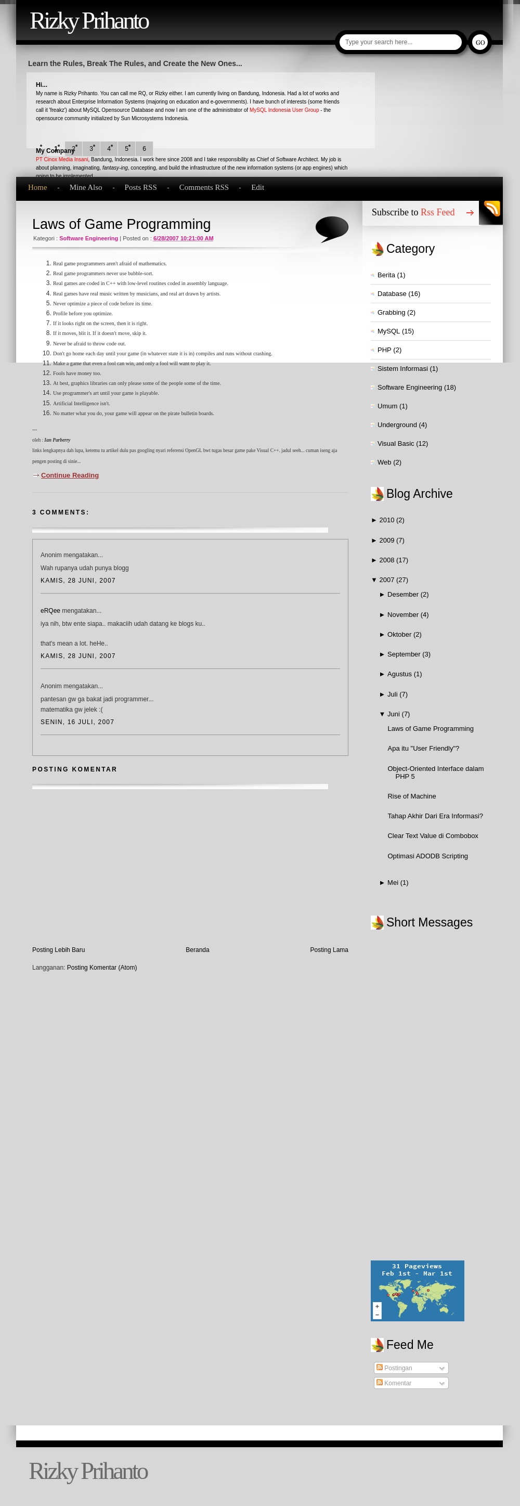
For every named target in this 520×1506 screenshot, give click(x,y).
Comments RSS (204, 187)
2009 (387, 540)
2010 (387, 520)
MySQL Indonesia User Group (284, 110)
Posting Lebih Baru (58, 950)
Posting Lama (329, 950)
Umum (387, 406)
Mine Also (86, 187)
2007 (387, 580)
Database (392, 294)
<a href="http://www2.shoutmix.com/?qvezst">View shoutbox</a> (436, 1095)
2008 (387, 560)
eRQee (50, 610)
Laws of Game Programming (121, 224)
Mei (393, 882)
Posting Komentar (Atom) (102, 967)
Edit (257, 187)
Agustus (400, 674)
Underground (397, 425)
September (404, 654)
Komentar (393, 1383)
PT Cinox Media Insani (62, 159)
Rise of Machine (411, 796)
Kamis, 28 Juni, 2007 (78, 580)
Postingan (394, 1368)
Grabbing (391, 312)
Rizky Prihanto (89, 20)
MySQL (389, 331)
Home (37, 187)
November (404, 615)
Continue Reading (70, 475)
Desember (404, 594)
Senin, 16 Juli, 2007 (77, 722)
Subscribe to (413, 212)
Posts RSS (141, 187)
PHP (385, 350)
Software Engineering (88, 238)
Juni (394, 714)
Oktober (400, 634)
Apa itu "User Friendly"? (423, 748)
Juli (393, 694)
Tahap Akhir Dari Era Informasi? (435, 816)
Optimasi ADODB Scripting (427, 856)
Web (385, 462)
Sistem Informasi (403, 368)
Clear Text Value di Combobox (432, 836)
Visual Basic (396, 443)
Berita (386, 275)
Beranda (197, 950)
